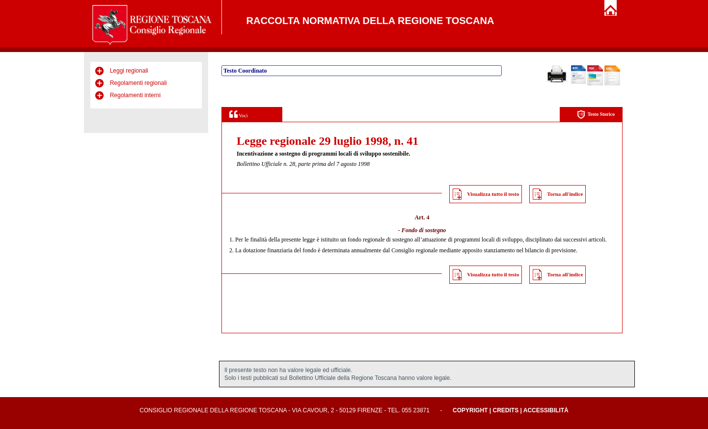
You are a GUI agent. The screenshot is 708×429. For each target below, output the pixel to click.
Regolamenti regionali (138, 83)
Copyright (470, 410)
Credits (505, 410)
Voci (238, 114)
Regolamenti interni (135, 95)
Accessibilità (546, 410)
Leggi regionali (129, 70)
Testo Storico (596, 114)
